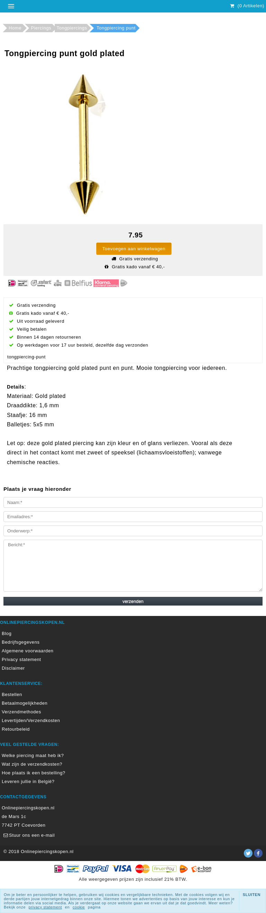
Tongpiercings (71, 28)
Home (15, 28)
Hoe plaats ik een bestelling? (33, 772)
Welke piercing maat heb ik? (33, 755)
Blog (6, 633)
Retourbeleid (16, 729)
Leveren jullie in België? (28, 781)
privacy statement (45, 907)
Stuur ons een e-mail (28, 835)
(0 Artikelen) (246, 5)
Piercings (41, 28)
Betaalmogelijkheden (24, 703)
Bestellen (12, 694)
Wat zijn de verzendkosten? (32, 764)
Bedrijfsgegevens (20, 642)
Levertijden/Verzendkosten (31, 720)
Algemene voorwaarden (27, 650)
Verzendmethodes (21, 711)
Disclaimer (13, 668)
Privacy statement (21, 659)
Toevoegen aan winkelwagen (134, 248)
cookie (79, 907)
